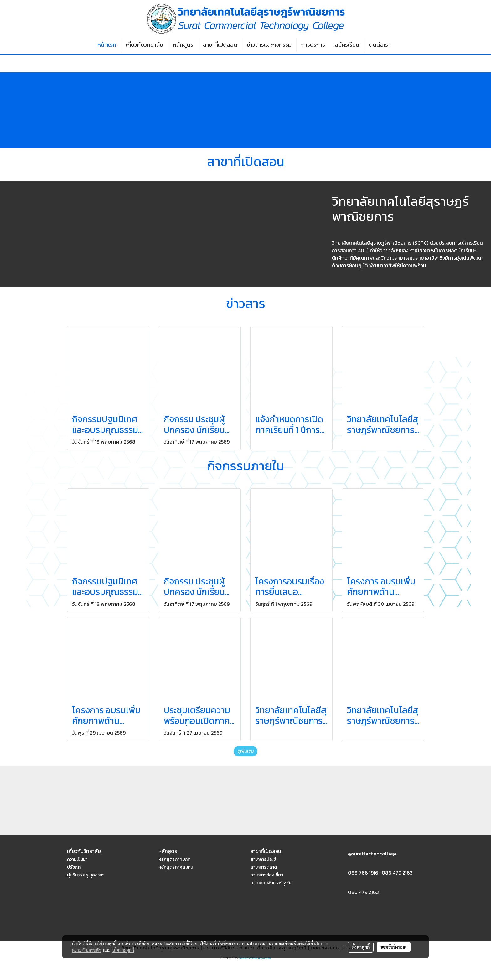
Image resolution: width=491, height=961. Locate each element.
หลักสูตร (183, 44)
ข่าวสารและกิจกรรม (269, 44)
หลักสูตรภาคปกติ (174, 859)
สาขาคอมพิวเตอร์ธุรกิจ (271, 883)
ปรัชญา (74, 867)
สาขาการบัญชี (263, 859)
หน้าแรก (106, 44)
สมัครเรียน (347, 44)
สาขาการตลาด (263, 867)
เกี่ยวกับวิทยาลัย (144, 44)
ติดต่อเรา (379, 44)
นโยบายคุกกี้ (123, 950)
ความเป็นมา (77, 859)
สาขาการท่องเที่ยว (266, 875)
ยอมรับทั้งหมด (393, 947)
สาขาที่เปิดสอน (220, 44)
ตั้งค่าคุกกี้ (361, 947)
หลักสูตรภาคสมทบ (175, 867)
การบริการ (313, 44)
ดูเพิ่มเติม (245, 751)
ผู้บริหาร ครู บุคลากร (86, 875)
